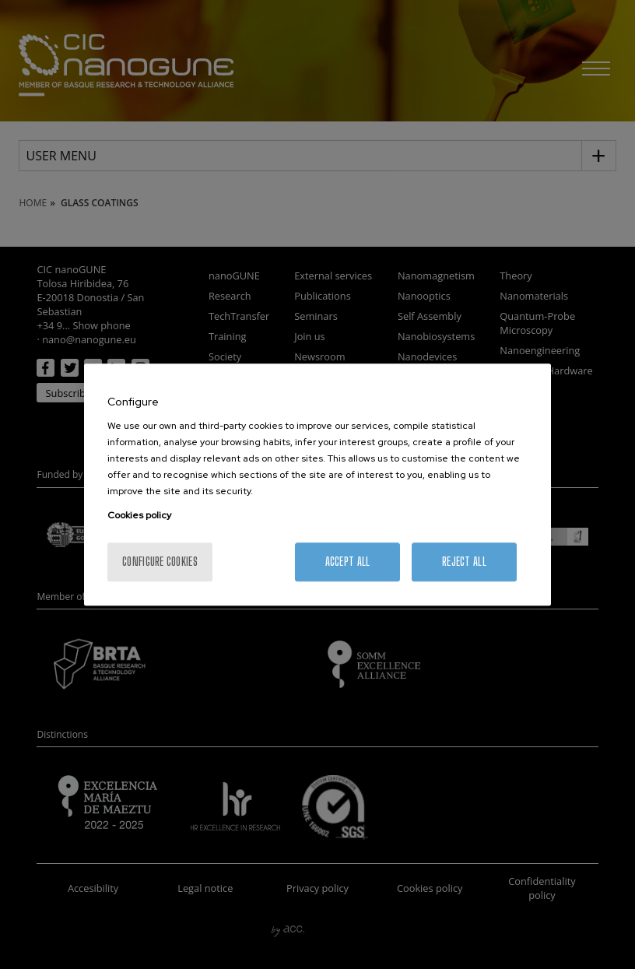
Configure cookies (160, 561)
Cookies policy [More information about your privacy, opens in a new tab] (139, 515)
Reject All (464, 561)
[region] (317, 484)
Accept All (347, 561)
